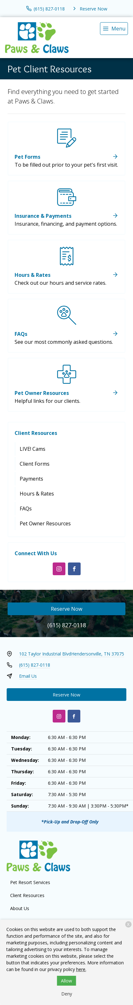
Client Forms (35, 463)
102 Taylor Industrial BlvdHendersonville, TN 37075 (71, 654)
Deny (66, 994)
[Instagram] (59, 568)
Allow (66, 981)
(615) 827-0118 (66, 625)
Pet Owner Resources (45, 523)
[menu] (114, 28)
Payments (31, 478)
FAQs (26, 508)
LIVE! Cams (32, 448)
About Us (19, 908)
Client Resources (36, 432)
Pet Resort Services (30, 882)
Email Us (28, 676)
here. (81, 969)
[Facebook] (74, 568)
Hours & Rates (37, 493)
